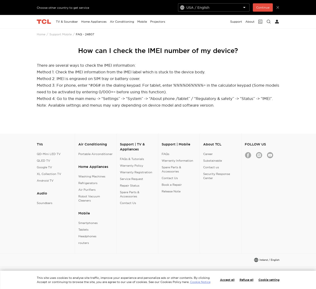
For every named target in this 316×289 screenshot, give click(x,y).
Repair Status (129, 185)
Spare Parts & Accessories (129, 194)
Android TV (45, 180)
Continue (262, 7)
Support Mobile (60, 34)
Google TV (44, 167)
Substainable (212, 160)
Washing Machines (91, 176)
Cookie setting (268, 280)
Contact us (211, 167)
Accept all (227, 280)
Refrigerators (87, 183)
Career (208, 154)
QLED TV (43, 160)
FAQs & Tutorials (132, 159)
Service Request (131, 179)
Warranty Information (177, 160)
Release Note (171, 191)
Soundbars (44, 203)
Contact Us (128, 203)
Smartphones (88, 223)
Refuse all (246, 280)
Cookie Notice (200, 282)
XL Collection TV (49, 174)
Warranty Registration (136, 172)
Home (41, 34)
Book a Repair (172, 185)
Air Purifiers (87, 190)
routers (83, 243)
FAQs (165, 154)
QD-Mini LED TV (49, 154)
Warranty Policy (131, 165)
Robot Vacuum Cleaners (89, 198)
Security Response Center (216, 176)
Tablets (83, 229)
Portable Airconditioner (95, 154)
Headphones (87, 236)
